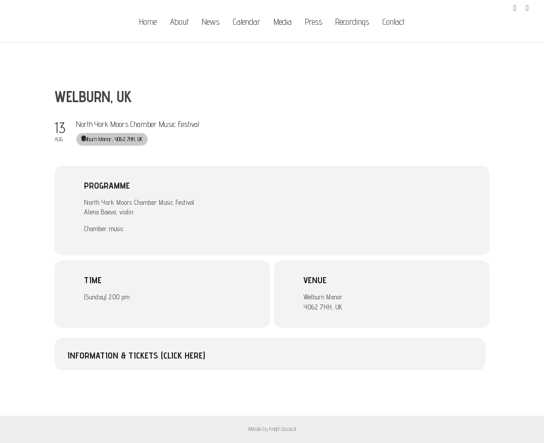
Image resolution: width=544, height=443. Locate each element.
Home (148, 22)
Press (313, 22)
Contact (393, 22)
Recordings (352, 22)
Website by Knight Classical (272, 428)
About (179, 22)
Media (283, 22)
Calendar (246, 22)
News (210, 22)
